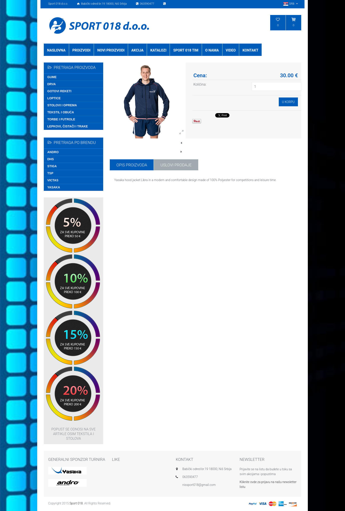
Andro (53, 152)
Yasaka (53, 187)
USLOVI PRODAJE (175, 165)
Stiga (52, 166)
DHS (50, 159)
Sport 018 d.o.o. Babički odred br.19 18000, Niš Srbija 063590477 (107, 3)
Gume (52, 77)
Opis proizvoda (131, 165)
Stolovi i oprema (62, 105)
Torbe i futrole (61, 119)
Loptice (54, 98)
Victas (52, 180)
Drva (51, 84)
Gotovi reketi (59, 91)
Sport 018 (76, 503)
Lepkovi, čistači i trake (67, 126)
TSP (50, 173)
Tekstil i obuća (60, 112)
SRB (291, 3)
